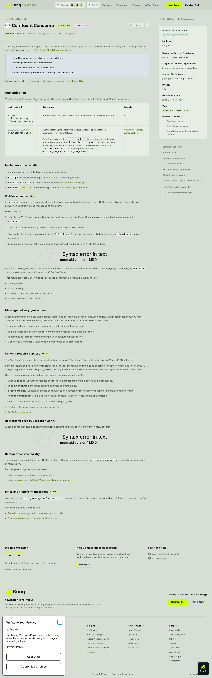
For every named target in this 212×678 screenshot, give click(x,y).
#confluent (168, 110)
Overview (9, 33)
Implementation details (174, 158)
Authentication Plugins (98, 638)
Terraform (133, 643)
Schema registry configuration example (29, 474)
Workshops (174, 652)
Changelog (69, 33)
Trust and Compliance (122, 674)
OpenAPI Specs (53, 647)
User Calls (174, 647)
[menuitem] (107, 5)
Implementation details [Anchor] (21, 165)
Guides (32, 33)
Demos (172, 643)
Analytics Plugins (95, 634)
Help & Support (176, 656)
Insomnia (50, 643)
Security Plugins (95, 643)
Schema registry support (174, 174)
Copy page (136, 25)
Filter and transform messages (177, 192)
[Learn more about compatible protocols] (186, 74)
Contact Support (158, 558)
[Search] (70, 5)
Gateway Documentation (175, 35)
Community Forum (178, 634)
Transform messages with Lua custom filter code (35, 513)
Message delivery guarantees (177, 169)
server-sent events (70, 182)
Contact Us (174, 660)
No (19, 555)
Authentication (170, 152)
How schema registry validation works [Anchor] (30, 420)
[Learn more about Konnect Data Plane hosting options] (198, 63)
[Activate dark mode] (205, 5)
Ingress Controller (54, 652)
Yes (9, 555)
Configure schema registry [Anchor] (22, 454)
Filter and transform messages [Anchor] (31, 491)
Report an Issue (31, 563)
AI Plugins (92, 630)
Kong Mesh (51, 638)
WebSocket (65, 187)
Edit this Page (49, 563)
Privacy (104, 674)
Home (7, 19)
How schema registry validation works (183, 180)
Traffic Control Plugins (98, 647)
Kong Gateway (53, 630)
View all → (92, 652)
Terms (95, 674)
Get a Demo (173, 5)
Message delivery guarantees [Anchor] (26, 310)
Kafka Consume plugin (177, 126)
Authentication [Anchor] (15, 92)
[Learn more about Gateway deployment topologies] (196, 53)
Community (174, 630)
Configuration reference (50, 33)
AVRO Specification (18, 412)
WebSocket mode (173, 163)
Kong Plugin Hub (19, 19)
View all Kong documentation (19, 569)
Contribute (85, 564)
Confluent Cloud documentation (52, 50)
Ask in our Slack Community (163, 553)
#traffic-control (182, 110)
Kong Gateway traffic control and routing (183, 133)
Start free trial (177, 601)
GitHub (172, 638)
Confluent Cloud (57, 46)
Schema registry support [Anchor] (27, 353)
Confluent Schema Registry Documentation (31, 407)
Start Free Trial (192, 5)
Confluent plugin (175, 121)
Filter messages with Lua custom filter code (32, 518)
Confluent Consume (172, 146)
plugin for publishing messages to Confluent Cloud (57, 81)
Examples (21, 33)
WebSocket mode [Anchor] (21, 196)
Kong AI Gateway (54, 634)
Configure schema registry (178, 187)
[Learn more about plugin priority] (171, 85)
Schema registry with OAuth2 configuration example (37, 479)
